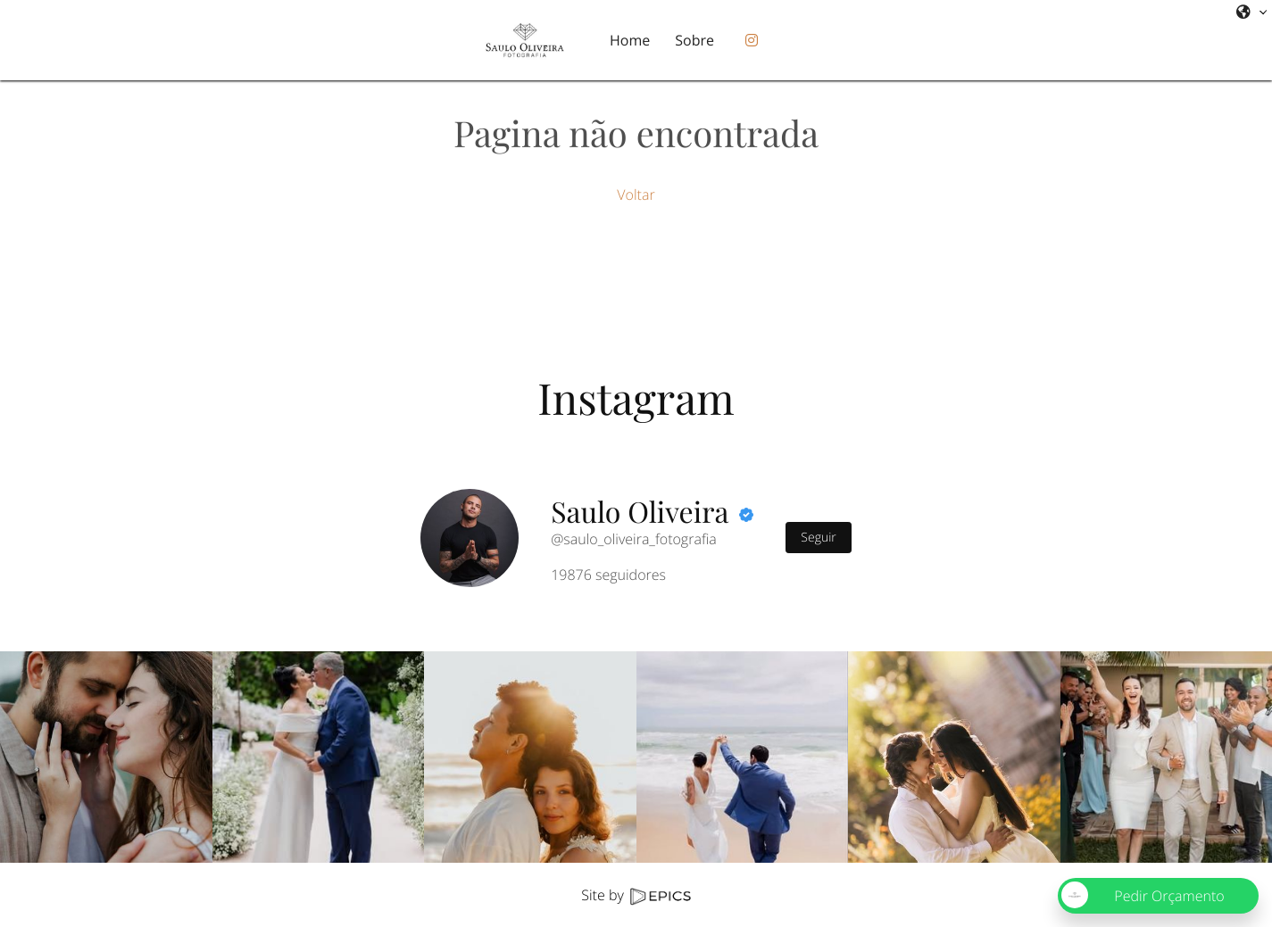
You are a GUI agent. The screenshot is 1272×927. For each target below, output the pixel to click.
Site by (635, 895)
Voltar (635, 194)
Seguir (818, 537)
